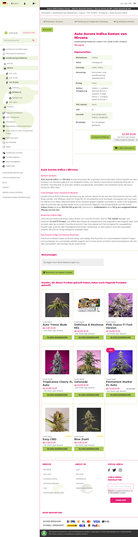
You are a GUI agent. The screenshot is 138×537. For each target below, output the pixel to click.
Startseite (45, 13)
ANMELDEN (121, 500)
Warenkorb (29, 33)
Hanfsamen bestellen (53, 493)
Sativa (8, 64)
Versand (47, 470)
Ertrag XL (103, 13)
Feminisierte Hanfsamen (13, 54)
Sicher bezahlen (52, 521)
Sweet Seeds (79, 322)
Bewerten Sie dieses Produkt (57, 272)
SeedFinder (8, 166)
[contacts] (34, 3)
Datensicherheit (51, 483)
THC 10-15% (11, 78)
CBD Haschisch (10, 138)
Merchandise (9, 142)
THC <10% (11, 74)
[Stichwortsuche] (17, 40)
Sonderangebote (11, 157)
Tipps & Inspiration (11, 178)
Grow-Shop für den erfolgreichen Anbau (17, 132)
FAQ (45, 488)
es (122, 3)
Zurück (47, 29)
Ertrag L (14, 88)
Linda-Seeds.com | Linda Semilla (118, 532)
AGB (77, 470)
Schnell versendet (53, 525)
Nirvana (79, 45)
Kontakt (80, 483)
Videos (5, 187)
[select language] (5, 3)
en (125, 3)
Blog (4, 182)
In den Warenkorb (124, 148)
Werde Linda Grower (12, 192)
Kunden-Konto (50, 479)
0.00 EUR (11, 32)
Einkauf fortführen (100, 137)
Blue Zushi (81, 439)
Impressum (81, 479)
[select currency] (15, 3)
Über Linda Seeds (84, 488)
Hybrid (8, 107)
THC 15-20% (92, 13)
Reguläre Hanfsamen (12, 113)
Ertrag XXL (15, 98)
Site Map (80, 474)
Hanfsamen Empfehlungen (14, 49)
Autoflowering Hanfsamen (64, 13)
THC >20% (11, 102)
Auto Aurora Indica (118, 13)
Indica (82, 13)
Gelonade (81, 381)
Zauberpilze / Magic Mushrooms (16, 126)
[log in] (24, 3)
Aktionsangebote (11, 162)
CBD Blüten (8, 122)
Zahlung (47, 474)
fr (129, 3)
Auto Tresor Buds (55, 324)
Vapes (6, 147)
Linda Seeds (47, 322)
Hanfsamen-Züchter (12, 153)
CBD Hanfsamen (10, 117)
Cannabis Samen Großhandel (16, 197)
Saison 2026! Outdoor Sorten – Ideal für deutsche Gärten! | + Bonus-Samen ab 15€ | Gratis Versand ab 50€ (89, 9)
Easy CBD (49, 439)
